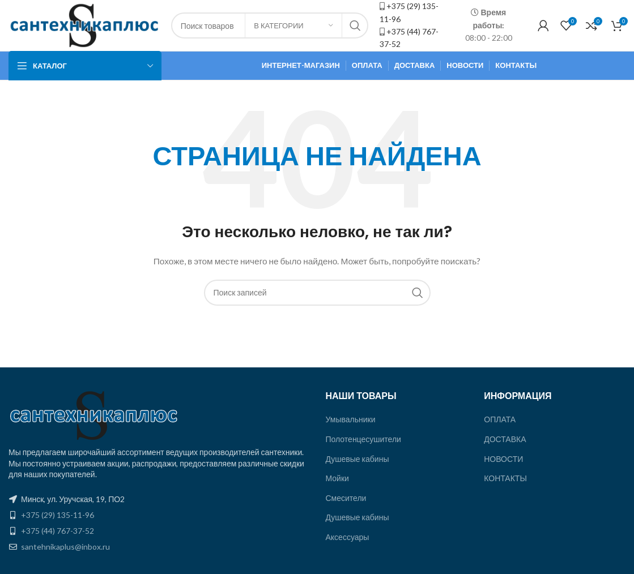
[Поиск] (317, 293)
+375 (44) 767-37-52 (57, 531)
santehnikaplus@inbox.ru (65, 546)
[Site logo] (84, 24)
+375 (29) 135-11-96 (57, 515)
